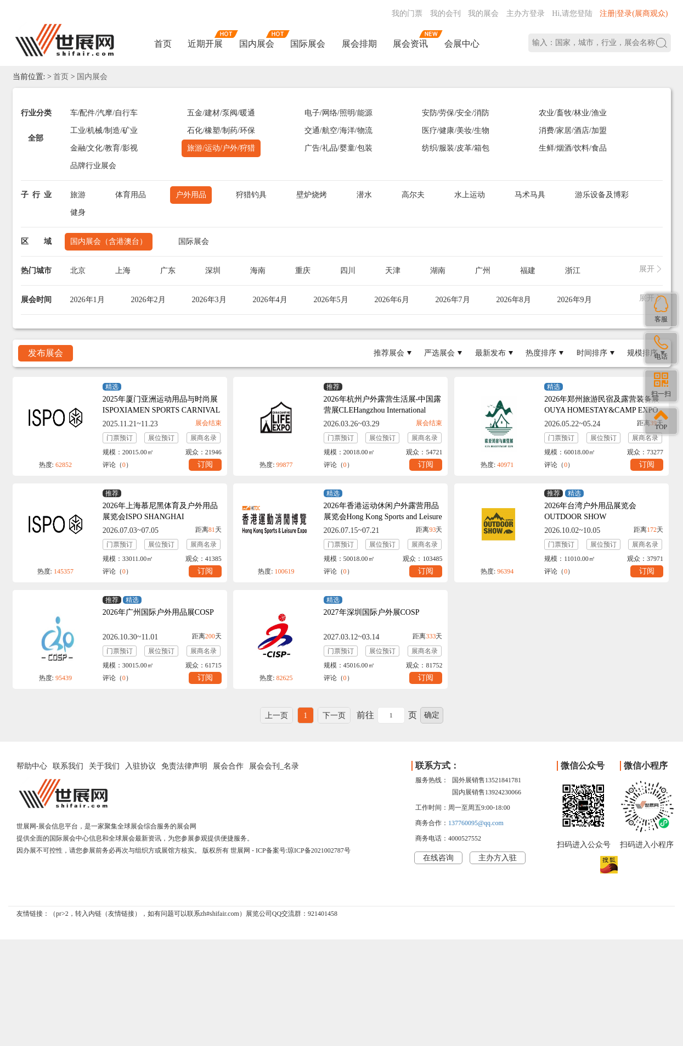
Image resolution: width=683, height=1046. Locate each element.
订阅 (205, 464)
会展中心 (461, 43)
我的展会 (483, 13)
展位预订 (161, 438)
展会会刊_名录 (274, 766)
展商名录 (203, 438)
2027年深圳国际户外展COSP (372, 612)
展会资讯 (410, 43)
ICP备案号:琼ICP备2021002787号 (303, 850)
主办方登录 (525, 13)
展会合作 (228, 766)
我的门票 (407, 13)
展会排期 (359, 43)
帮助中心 (31, 766)
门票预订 (119, 438)
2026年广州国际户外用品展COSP (158, 612)
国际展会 (307, 43)
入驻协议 (140, 766)
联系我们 (68, 766)
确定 (431, 715)
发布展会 (45, 353)
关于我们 (104, 766)
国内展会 (256, 43)
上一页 (276, 715)
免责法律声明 (184, 766)
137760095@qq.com (476, 823)
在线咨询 (438, 858)
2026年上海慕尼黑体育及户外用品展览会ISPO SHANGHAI (160, 511)
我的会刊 (445, 13)
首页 (163, 43)
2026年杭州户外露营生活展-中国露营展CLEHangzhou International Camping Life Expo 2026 (383, 410)
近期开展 (205, 43)
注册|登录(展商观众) (634, 13)
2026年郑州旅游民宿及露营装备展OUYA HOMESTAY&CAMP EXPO (601, 404)
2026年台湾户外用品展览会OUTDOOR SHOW (590, 511)
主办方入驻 (497, 858)
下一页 (334, 715)
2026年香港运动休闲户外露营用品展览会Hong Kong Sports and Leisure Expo (383, 517)
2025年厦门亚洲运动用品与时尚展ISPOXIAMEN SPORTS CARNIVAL (161, 404)
